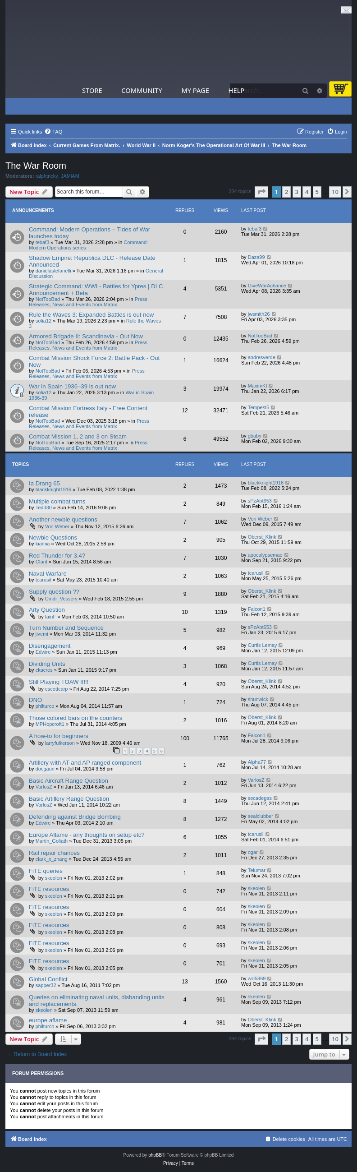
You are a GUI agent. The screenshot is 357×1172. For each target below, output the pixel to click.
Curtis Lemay (262, 645)
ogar (253, 852)
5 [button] (317, 192)
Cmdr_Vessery (61, 598)
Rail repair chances (54, 852)
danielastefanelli (53, 270)
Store (92, 90)
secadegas (260, 798)
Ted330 (44, 507)
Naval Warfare (48, 573)
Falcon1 (256, 609)
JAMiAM (70, 176)
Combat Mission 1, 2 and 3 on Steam (78, 436)
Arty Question (47, 609)
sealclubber (260, 816)
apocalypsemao (265, 555)
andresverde (261, 357)
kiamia (43, 543)
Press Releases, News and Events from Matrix (88, 301)
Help (237, 90)
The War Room (35, 166)
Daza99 (256, 257)
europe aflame (48, 1020)
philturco (45, 706)
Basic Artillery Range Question (69, 798)
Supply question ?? (54, 591)
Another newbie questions (63, 519)
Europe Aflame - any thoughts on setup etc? (87, 834)
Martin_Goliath (52, 841)
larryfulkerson (60, 743)
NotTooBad (48, 299)
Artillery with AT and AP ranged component (85, 762)
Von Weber (57, 526)
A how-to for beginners (58, 736)
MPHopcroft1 (50, 724)
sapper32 (46, 985)
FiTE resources (49, 889)
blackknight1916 (54, 489)
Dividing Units (47, 663)
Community (141, 90)
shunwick (258, 699)
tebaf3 (43, 242)
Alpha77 (257, 762)
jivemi (42, 634)
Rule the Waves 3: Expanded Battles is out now (91, 314)
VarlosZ (44, 786)
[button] (261, 191)
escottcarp (56, 689)
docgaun (45, 768)
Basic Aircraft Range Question (68, 780)
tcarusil (43, 579)
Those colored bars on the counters (75, 718)
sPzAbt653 (260, 500)
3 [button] (296, 192)
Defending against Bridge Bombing (75, 816)
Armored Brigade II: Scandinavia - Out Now (86, 336)
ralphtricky (47, 176)
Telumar (256, 870)
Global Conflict (48, 979)
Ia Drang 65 (44, 483)
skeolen (53, 878)
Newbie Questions (53, 537)
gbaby (254, 435)
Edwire (43, 652)
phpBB (155, 1155)
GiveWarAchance (267, 285)
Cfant (41, 561)
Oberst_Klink (262, 537)
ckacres (44, 670)
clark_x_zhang (52, 859)
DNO (35, 700)
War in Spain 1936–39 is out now (72, 386)
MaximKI (257, 385)
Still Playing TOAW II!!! (58, 681)
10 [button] (335, 192)
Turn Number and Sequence (66, 627)
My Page (195, 90)
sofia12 (43, 320)
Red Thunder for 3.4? (57, 555)
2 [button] (286, 192)
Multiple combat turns (57, 501)
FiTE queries (46, 870)
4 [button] (306, 192)
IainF (50, 616)
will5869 (257, 978)
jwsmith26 (259, 314)
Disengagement (49, 645)
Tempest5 (259, 407)
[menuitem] (53, 131)
